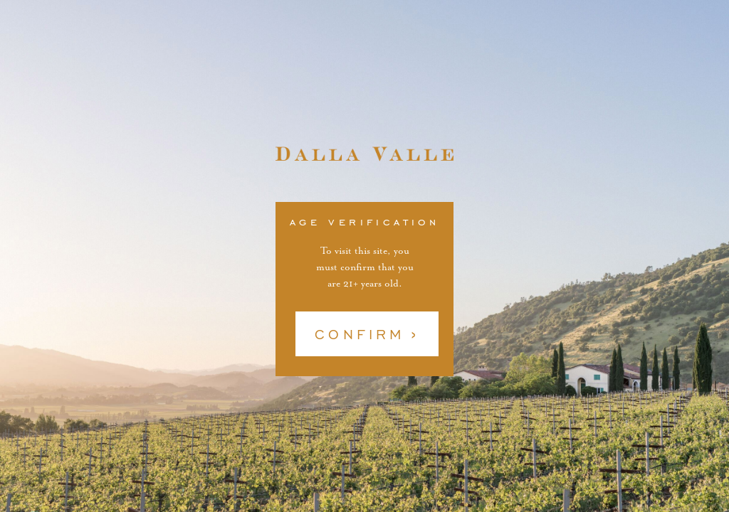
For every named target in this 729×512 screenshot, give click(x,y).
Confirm (360, 352)
